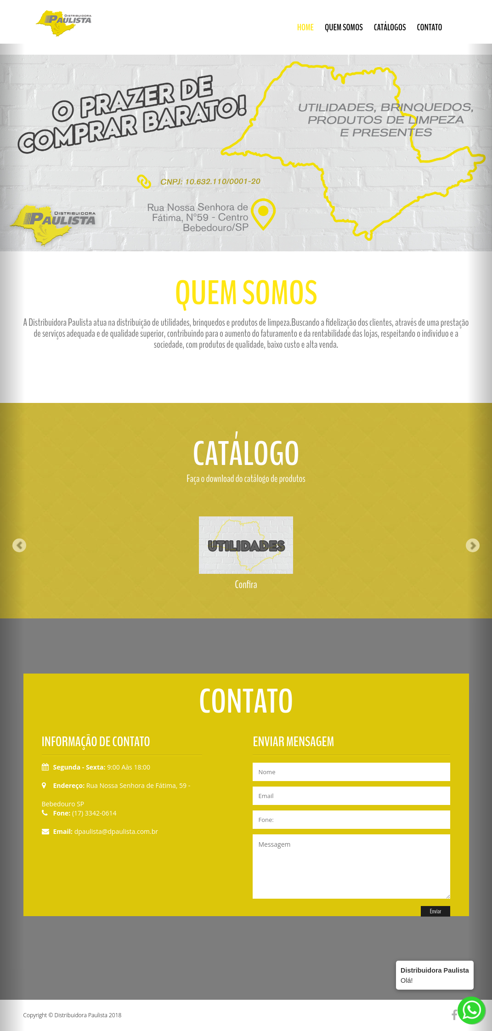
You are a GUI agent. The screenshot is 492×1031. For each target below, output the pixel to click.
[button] (12, 515)
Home (305, 27)
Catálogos (390, 27)
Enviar (435, 911)
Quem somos (344, 27)
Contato (429, 27)
